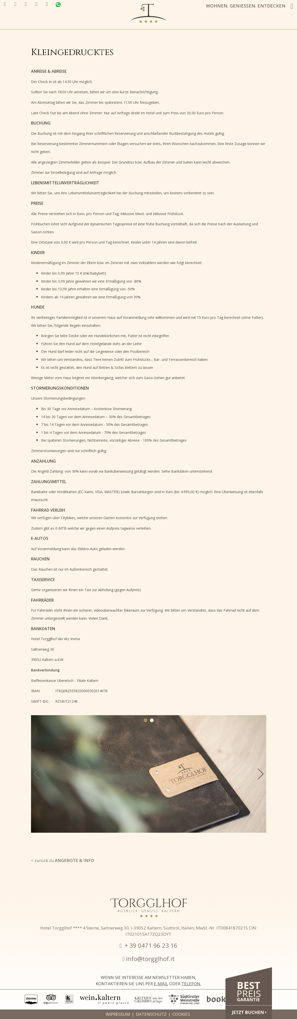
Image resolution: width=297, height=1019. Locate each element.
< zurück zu (62, 860)
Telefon (190, 983)
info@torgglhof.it (150, 958)
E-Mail (161, 983)
